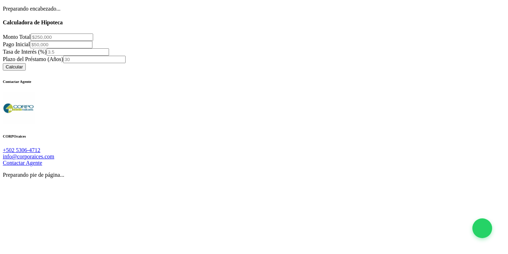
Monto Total (17, 37)
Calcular (14, 66)
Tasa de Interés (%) (25, 52)
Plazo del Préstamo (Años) (33, 59)
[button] (482, 228)
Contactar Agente (22, 163)
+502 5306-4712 (21, 150)
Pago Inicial (16, 44)
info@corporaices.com (28, 156)
